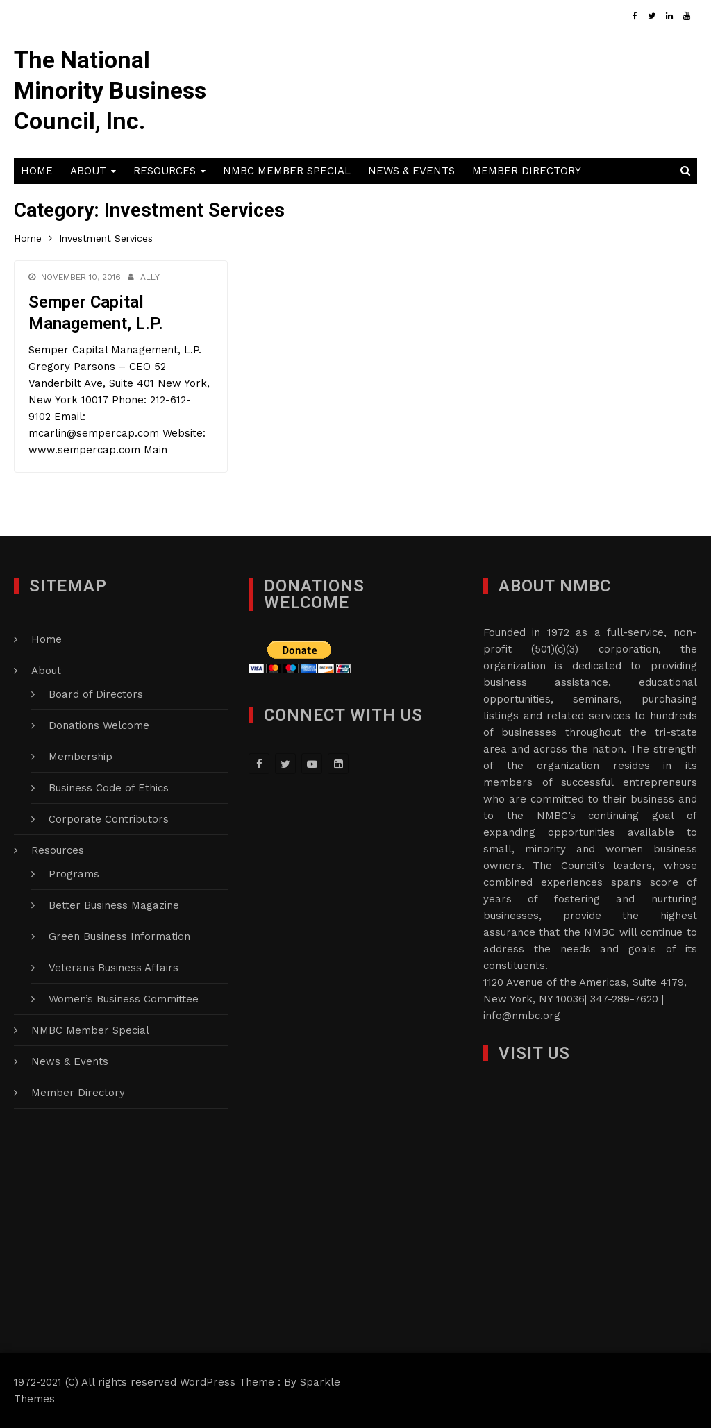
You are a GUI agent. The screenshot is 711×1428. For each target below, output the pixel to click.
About (88, 171)
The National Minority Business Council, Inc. (110, 90)
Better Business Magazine (114, 905)
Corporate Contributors (109, 819)
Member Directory (526, 171)
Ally (150, 277)
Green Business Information (119, 936)
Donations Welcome (99, 725)
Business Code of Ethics (109, 788)
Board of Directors (96, 694)
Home (37, 171)
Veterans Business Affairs (113, 967)
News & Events (411, 171)
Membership (80, 756)
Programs (74, 874)
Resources (164, 171)
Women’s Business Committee (124, 999)
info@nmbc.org (521, 1015)
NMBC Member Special (287, 171)
